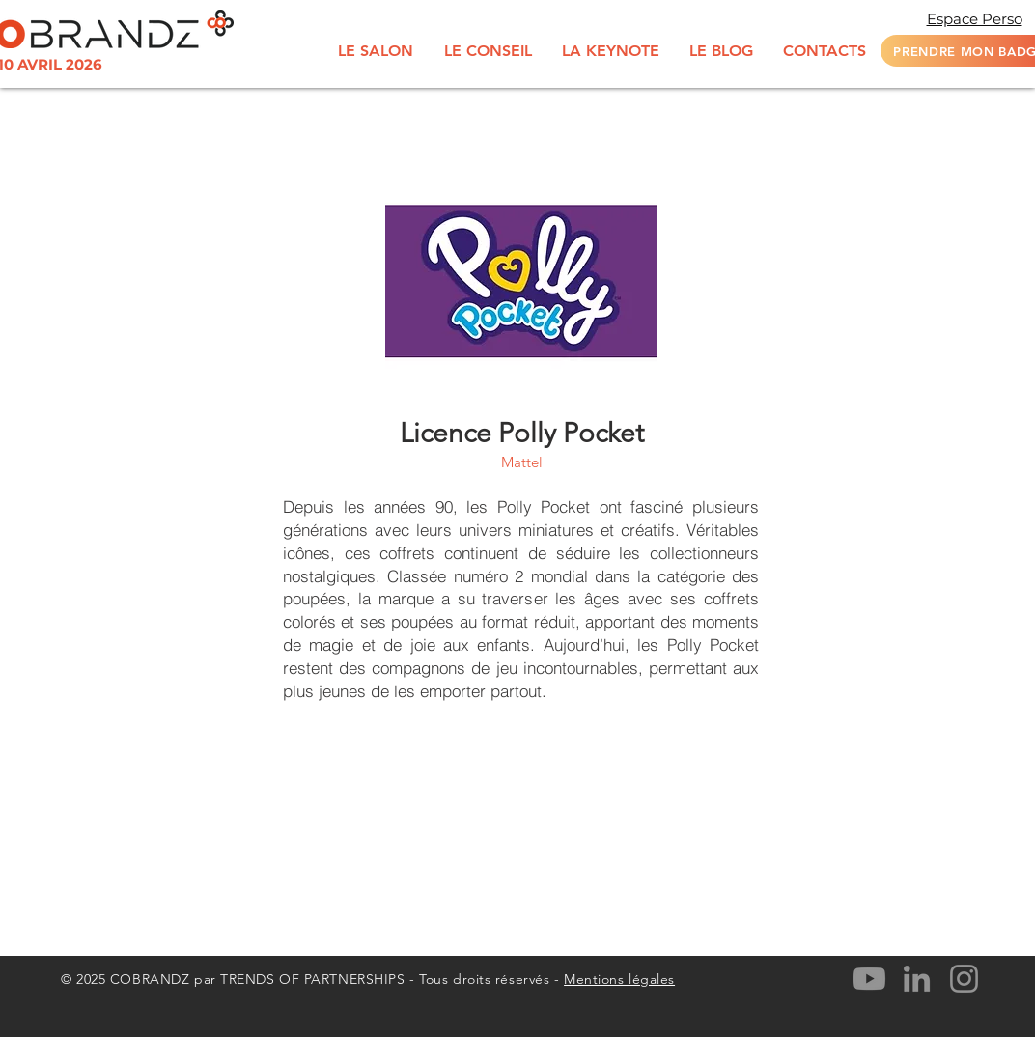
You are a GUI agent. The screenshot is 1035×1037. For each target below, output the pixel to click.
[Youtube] (869, 978)
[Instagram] (964, 978)
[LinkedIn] (917, 978)
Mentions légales (619, 979)
